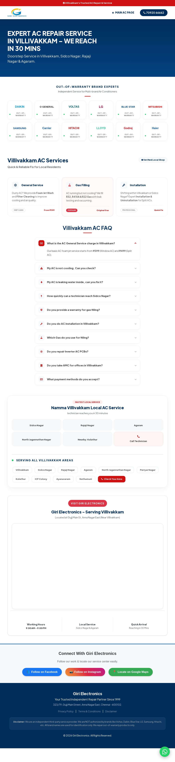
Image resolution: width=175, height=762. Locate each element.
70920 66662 (153, 12)
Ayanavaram (63, 479)
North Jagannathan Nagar (116, 470)
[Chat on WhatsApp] (165, 752)
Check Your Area (111, 479)
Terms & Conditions (89, 711)
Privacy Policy (66, 711)
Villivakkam (22, 470)
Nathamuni (85, 479)
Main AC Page (123, 12)
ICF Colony (41, 479)
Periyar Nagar (147, 470)
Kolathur (21, 479)
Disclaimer (111, 711)
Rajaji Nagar (68, 470)
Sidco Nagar (45, 470)
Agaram (88, 470)
